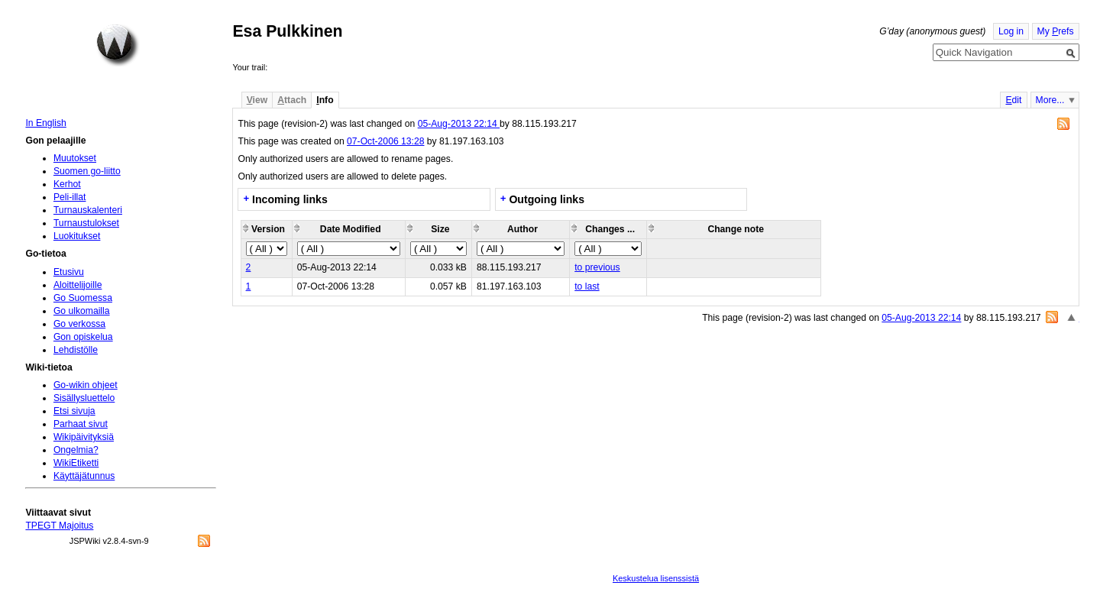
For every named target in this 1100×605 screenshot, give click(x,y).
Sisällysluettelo (84, 398)
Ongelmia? (76, 450)
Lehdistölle (75, 350)
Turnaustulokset (86, 223)
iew (257, 100)
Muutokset (74, 158)
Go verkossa (79, 324)
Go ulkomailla (81, 311)
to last (586, 286)
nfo (324, 100)
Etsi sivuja (74, 411)
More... (1050, 100)
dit (1013, 100)
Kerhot (67, 184)
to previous (597, 267)
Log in (1011, 31)
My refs (1055, 31)
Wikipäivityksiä (83, 437)
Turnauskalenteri (87, 210)
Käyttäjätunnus (84, 476)
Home (117, 45)
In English (45, 123)
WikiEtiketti (76, 463)
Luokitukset (77, 236)
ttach (291, 100)
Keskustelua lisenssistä (656, 578)
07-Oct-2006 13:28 (385, 141)
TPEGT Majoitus (59, 525)
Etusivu (68, 272)
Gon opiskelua (83, 337)
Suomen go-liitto (87, 171)
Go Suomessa (82, 298)
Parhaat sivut (80, 424)
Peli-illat (69, 197)
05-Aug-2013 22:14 (459, 123)
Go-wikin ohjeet (85, 385)
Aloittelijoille (77, 285)
